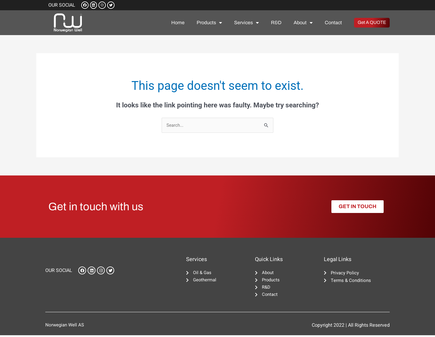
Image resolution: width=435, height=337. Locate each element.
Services (246, 23)
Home (178, 23)
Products (209, 23)
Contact (333, 23)
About (303, 23)
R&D (276, 23)
